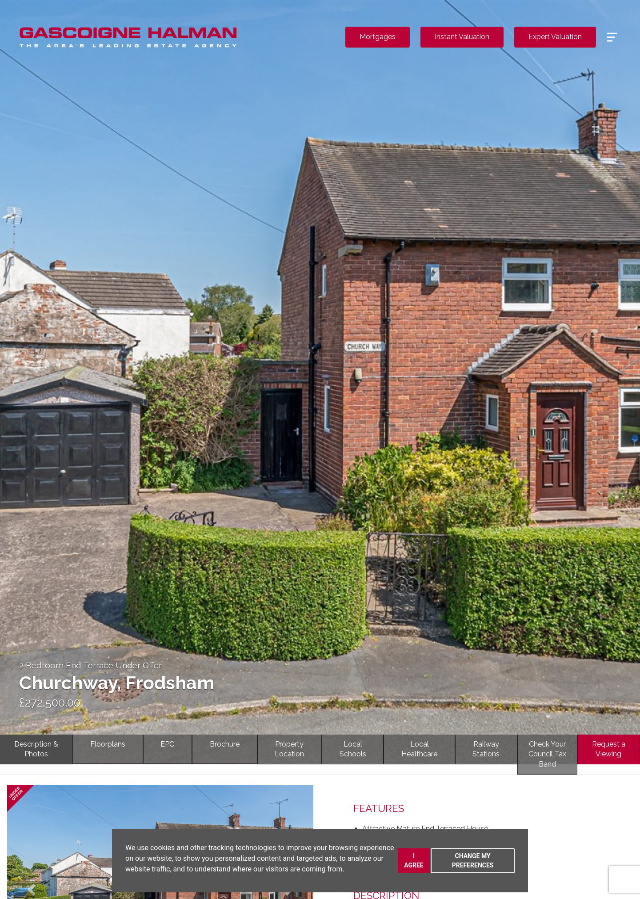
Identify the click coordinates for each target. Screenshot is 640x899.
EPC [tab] (167, 744)
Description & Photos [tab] (36, 749)
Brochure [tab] (225, 744)
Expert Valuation (555, 36)
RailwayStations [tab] (486, 749)
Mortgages (378, 36)
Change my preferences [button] (473, 860)
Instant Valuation (462, 36)
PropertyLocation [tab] (289, 749)
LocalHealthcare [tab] (419, 749)
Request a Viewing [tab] (608, 749)
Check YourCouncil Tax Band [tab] (547, 754)
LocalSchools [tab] (353, 749)
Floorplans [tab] (107, 744)
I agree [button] (414, 860)
